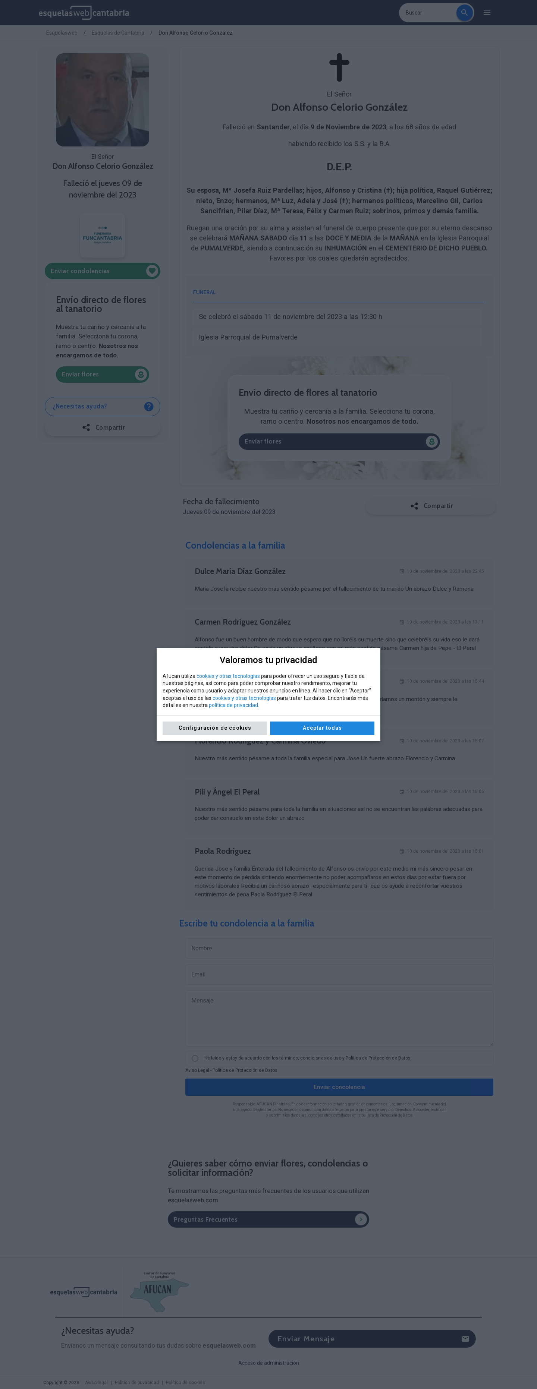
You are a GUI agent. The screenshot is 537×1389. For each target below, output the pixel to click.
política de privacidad (233, 705)
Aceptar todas (322, 728)
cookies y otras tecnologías (228, 676)
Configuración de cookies (215, 728)
